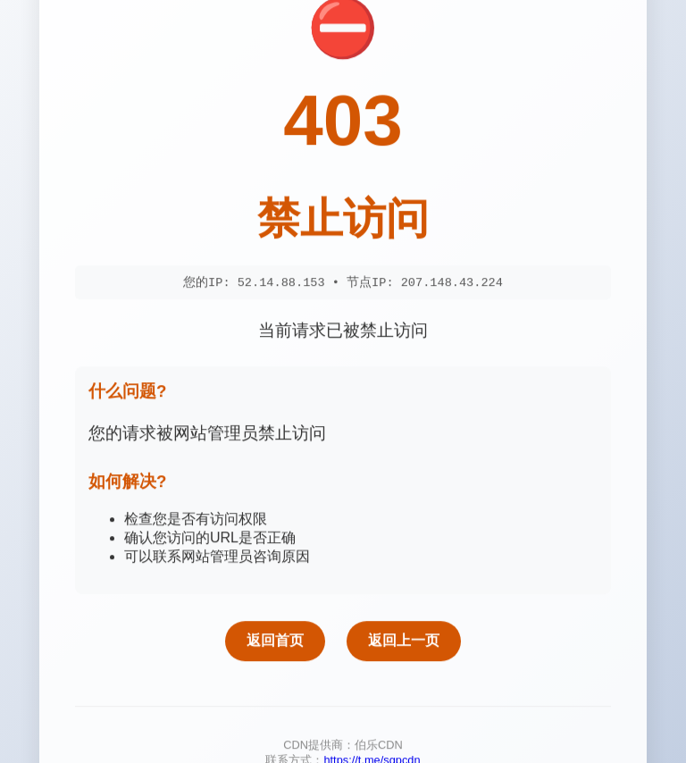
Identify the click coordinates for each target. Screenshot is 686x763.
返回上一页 (403, 642)
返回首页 (275, 642)
